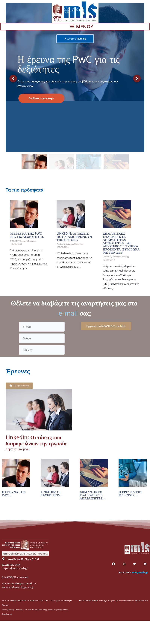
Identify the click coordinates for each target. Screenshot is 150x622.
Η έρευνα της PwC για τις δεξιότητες (27, 235)
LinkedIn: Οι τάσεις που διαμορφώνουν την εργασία (74, 236)
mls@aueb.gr (140, 572)
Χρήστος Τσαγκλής (121, 257)
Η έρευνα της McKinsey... (130, 493)
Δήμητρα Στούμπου (28, 241)
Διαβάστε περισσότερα (41, 98)
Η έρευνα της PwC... (14, 493)
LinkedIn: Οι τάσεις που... (52, 493)
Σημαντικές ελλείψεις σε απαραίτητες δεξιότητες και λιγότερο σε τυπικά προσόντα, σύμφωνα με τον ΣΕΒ (121, 243)
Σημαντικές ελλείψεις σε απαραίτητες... (93, 495)
